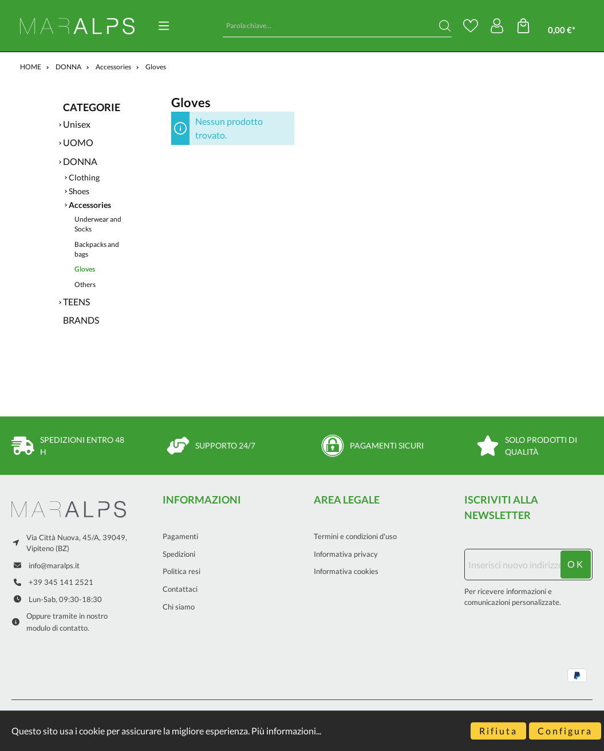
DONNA (80, 161)
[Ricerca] (445, 25)
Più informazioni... (286, 730)
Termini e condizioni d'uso (355, 536)
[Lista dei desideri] (470, 25)
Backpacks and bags (96, 249)
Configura (565, 730)
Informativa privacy (346, 554)
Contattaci (180, 588)
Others (85, 284)
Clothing (84, 177)
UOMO (78, 142)
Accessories (90, 205)
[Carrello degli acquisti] (554, 26)
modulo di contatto (57, 627)
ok (576, 564)
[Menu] (163, 25)
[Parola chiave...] (331, 25)
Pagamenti (180, 536)
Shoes (79, 191)
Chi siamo (179, 606)
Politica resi (181, 571)
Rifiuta (498, 730)
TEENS (76, 301)
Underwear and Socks (97, 224)
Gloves (84, 269)
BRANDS (81, 319)
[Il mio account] (496, 25)
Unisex (76, 124)
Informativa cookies (346, 571)
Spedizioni (179, 554)
